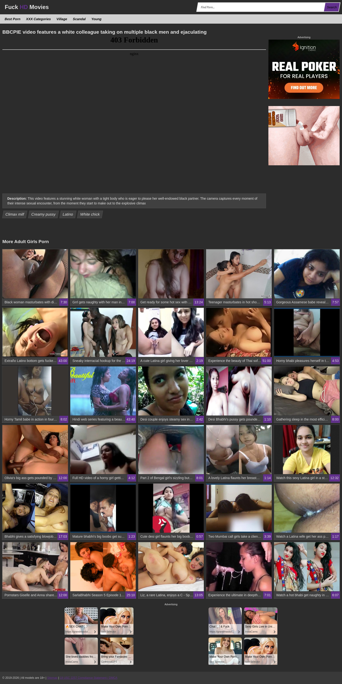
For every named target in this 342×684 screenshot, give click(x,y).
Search (332, 7)
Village (62, 19)
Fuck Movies (27, 7)
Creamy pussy (43, 214)
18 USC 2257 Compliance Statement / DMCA (88, 677)
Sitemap (52, 677)
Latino (68, 214)
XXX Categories (38, 19)
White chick (90, 214)
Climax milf (14, 214)
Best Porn (13, 19)
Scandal (79, 19)
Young (96, 19)
